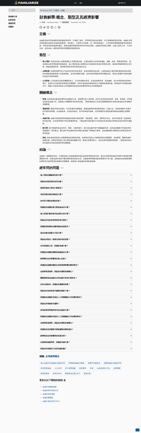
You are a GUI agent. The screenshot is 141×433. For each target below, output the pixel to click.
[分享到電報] (60, 27)
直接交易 (87, 373)
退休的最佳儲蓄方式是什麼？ (51, 233)
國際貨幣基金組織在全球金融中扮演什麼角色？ (58, 278)
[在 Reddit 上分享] (52, 27)
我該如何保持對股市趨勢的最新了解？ (55, 291)
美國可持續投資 (94, 363)
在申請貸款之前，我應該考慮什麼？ (54, 246)
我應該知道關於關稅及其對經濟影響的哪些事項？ (59, 265)
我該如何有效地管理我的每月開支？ (54, 220)
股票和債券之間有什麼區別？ (51, 188)
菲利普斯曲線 (45, 368)
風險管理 (11, 23)
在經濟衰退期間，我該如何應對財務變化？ (57, 271)
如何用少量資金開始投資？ (50, 201)
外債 (91, 368)
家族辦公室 (12, 16)
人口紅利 (58, 368)
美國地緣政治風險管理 (112, 363)
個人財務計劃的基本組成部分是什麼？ (55, 213)
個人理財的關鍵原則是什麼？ (51, 175)
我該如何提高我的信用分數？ (51, 181)
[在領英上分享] (48, 27)
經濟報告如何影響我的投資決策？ (53, 336)
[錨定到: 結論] (49, 149)
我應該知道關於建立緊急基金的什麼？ (55, 207)
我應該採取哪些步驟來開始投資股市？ (55, 226)
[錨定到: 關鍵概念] (55, 92)
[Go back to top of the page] (137, 430)
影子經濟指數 (70, 368)
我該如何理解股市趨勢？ (50, 303)
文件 (75, 3)
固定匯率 (82, 368)
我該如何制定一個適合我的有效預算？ (55, 239)
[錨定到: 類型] (49, 55)
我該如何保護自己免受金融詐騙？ (53, 348)
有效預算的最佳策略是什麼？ (51, 194)
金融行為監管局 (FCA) (51, 401)
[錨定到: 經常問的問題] (62, 168)
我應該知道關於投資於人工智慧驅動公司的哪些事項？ (61, 297)
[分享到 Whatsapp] (56, 27)
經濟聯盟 (117, 368)
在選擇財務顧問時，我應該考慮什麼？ (55, 342)
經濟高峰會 (44, 373)
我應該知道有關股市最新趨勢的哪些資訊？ (57, 329)
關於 (81, 3)
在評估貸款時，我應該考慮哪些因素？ (55, 284)
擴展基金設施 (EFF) (72, 373)
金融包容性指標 (49, 394)
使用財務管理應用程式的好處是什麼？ (55, 310)
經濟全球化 (57, 373)
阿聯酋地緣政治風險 (76, 363)
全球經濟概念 (52, 356)
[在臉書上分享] (41, 27)
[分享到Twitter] (45, 27)
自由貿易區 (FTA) (103, 368)
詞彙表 (11, 27)
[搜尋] (22, 10)
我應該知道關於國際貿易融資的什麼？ (55, 252)
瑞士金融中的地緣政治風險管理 (52, 363)
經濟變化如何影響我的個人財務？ (53, 258)
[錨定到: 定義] (49, 34)
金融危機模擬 (48, 397)
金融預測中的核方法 (50, 390)
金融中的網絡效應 (50, 387)
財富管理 (11, 20)
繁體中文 (122, 3)
